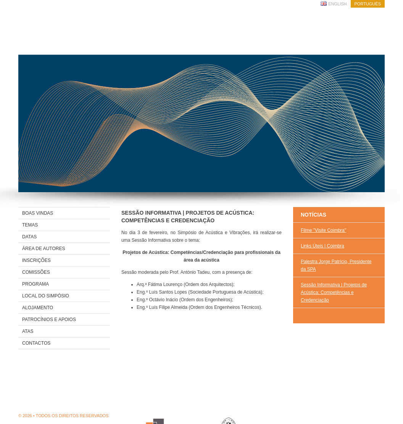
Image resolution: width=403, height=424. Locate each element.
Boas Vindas (37, 213)
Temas (30, 225)
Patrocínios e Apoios (49, 319)
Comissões (36, 272)
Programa (35, 284)
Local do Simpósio (45, 296)
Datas (29, 236)
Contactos (36, 343)
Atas (28, 331)
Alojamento (37, 307)
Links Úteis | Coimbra (322, 246)
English (337, 4)
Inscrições (36, 260)
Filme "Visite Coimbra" (323, 230)
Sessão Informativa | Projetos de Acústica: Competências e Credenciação (334, 292)
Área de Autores (43, 248)
